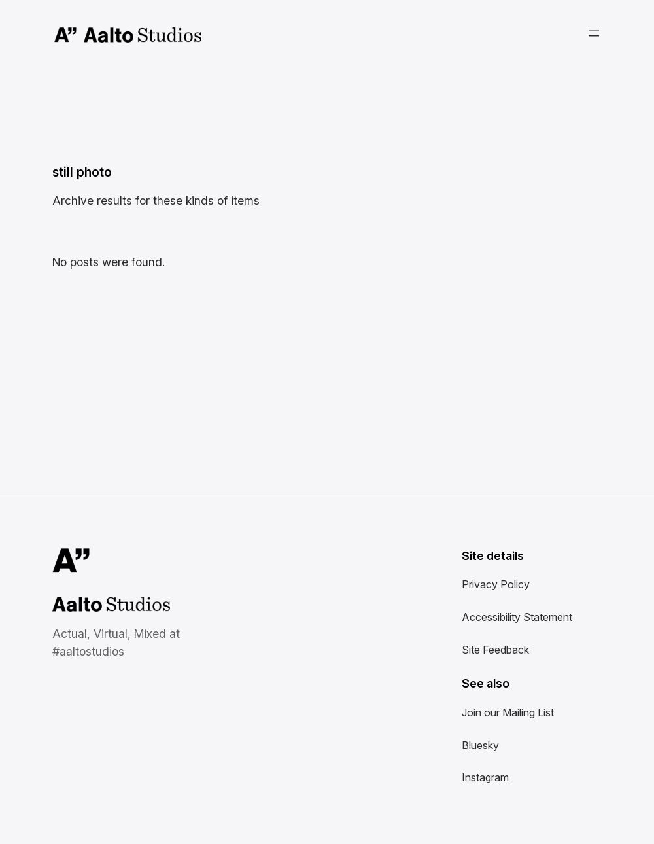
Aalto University (65, 35)
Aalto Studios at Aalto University (96, 605)
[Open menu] (594, 33)
